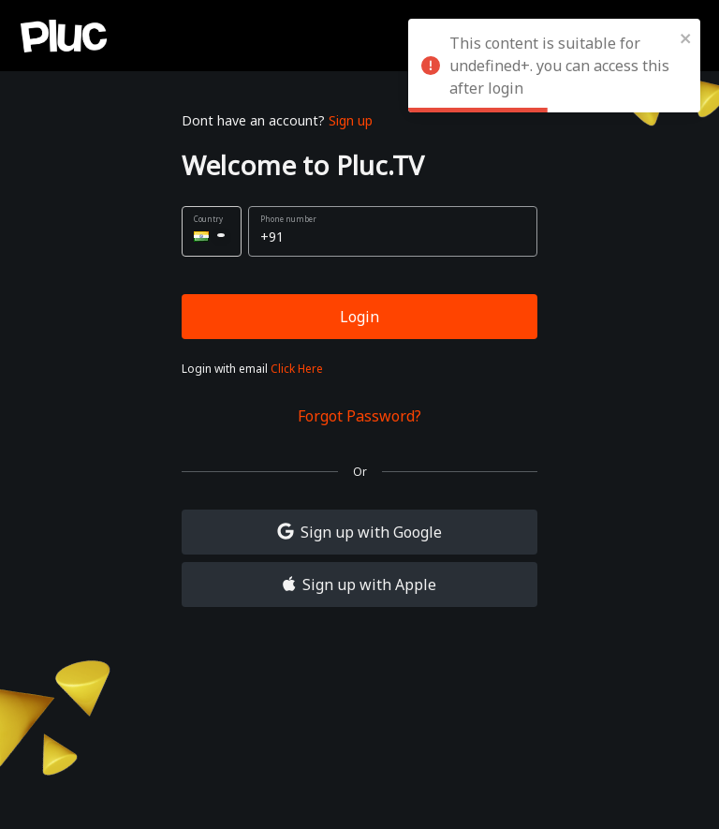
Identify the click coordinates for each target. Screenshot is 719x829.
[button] (211, 231)
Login (359, 316)
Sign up (351, 120)
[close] (686, 37)
